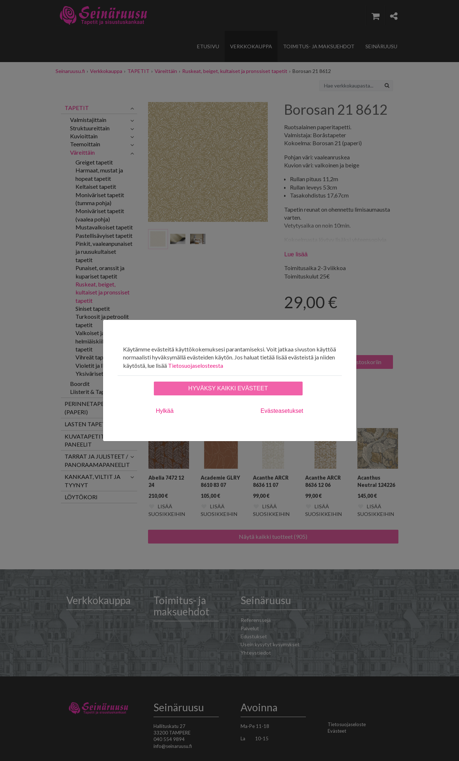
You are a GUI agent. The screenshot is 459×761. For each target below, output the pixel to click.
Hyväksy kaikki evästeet (228, 388)
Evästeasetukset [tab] (282, 411)
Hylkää (165, 411)
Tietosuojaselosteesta (195, 365)
